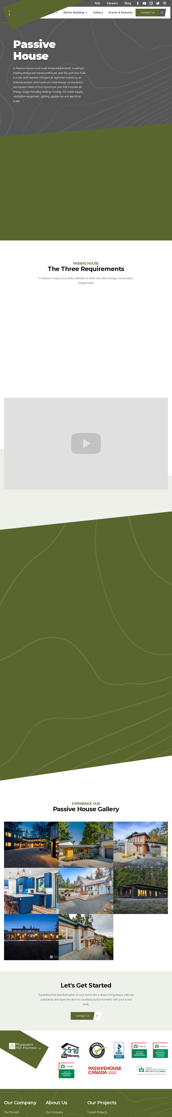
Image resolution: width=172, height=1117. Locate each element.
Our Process (11, 1112)
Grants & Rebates (120, 12)
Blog (128, 3)
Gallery (98, 12)
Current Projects (97, 1112)
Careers (112, 3)
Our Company (54, 1112)
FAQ (97, 3)
